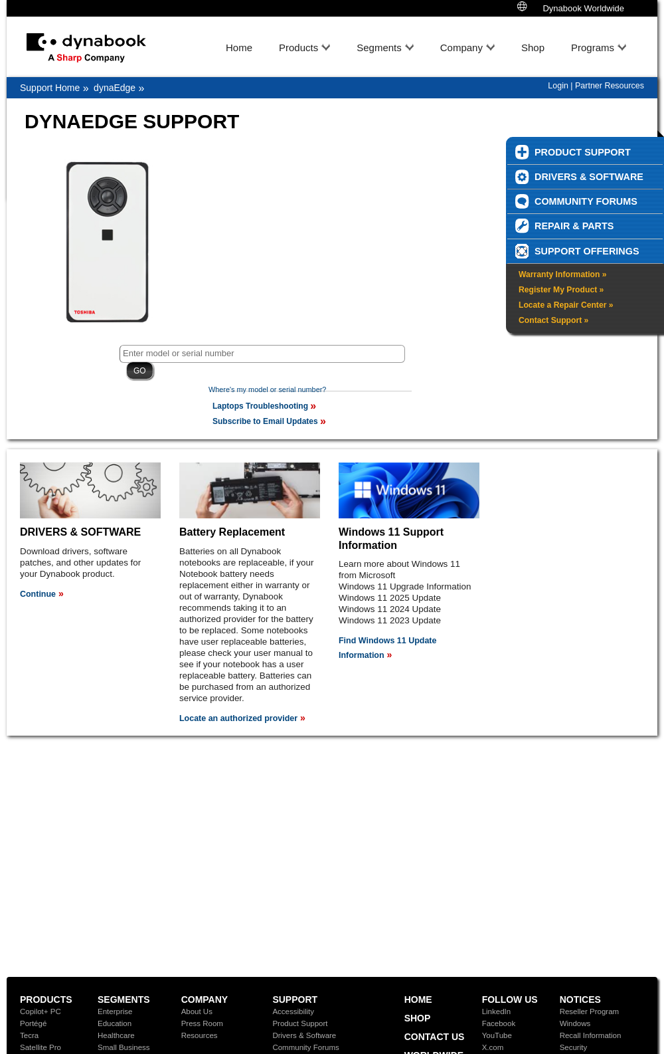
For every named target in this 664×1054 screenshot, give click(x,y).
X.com (493, 1047)
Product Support (299, 1023)
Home (239, 47)
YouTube (497, 1035)
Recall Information (591, 1035)
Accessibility (293, 1011)
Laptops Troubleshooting (260, 406)
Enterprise (115, 1011)
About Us (196, 1011)
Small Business (124, 1047)
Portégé (33, 1023)
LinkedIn (496, 1011)
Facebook (499, 1023)
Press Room (202, 1023)
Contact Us (434, 1036)
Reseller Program (589, 1011)
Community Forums (305, 1047)
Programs (592, 47)
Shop (532, 47)
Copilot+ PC (40, 1011)
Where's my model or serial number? (267, 389)
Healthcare (116, 1035)
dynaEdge (114, 87)
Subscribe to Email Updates (265, 421)
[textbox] (262, 354)
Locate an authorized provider (238, 718)
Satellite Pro (40, 1047)
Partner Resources (609, 85)
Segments (379, 47)
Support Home (50, 87)
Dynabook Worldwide (570, 7)
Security (574, 1047)
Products (298, 47)
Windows (575, 1023)
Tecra (29, 1035)
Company (461, 47)
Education (114, 1023)
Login (558, 85)
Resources (199, 1035)
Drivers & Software (304, 1035)
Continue (38, 594)
